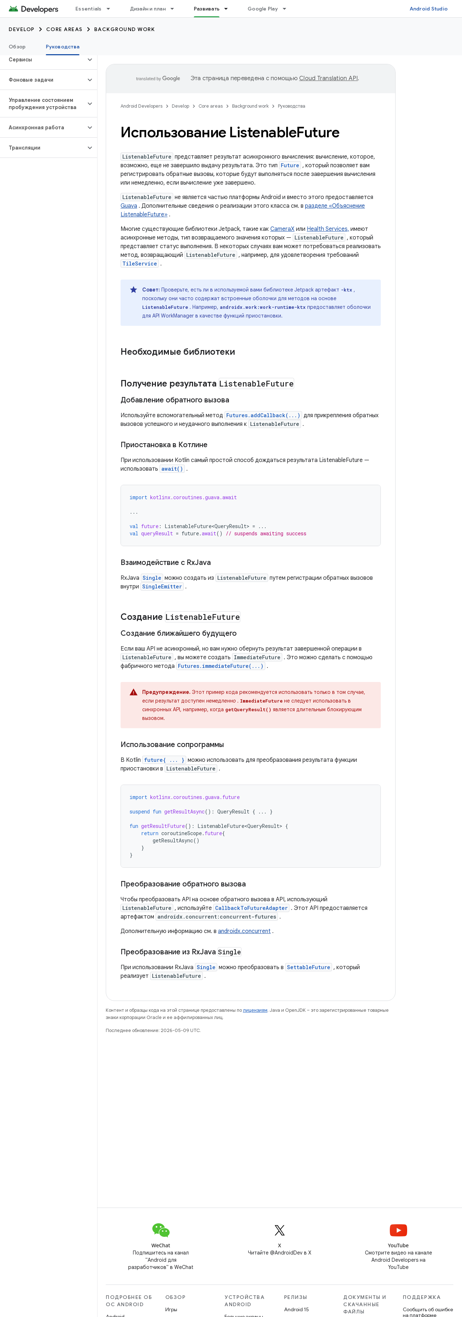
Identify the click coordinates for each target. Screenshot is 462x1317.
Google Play (263, 8)
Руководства (291, 106)
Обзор (17, 46)
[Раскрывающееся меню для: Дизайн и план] (175, 8)
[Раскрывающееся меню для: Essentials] (111, 8)
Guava (129, 206)
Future (290, 165)
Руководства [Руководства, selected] (62, 46)
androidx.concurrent (244, 931)
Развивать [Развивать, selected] (206, 8)
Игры (171, 1309)
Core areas (64, 29)
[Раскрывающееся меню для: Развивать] (229, 8)
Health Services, (328, 229)
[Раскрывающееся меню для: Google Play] (287, 8)
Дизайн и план (148, 8)
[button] (43, 59)
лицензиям (255, 1010)
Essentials (88, 8)
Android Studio (429, 8)
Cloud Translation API (328, 78)
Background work (124, 29)
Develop (22, 29)
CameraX (282, 229)
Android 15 (296, 1309)
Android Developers (141, 106)
